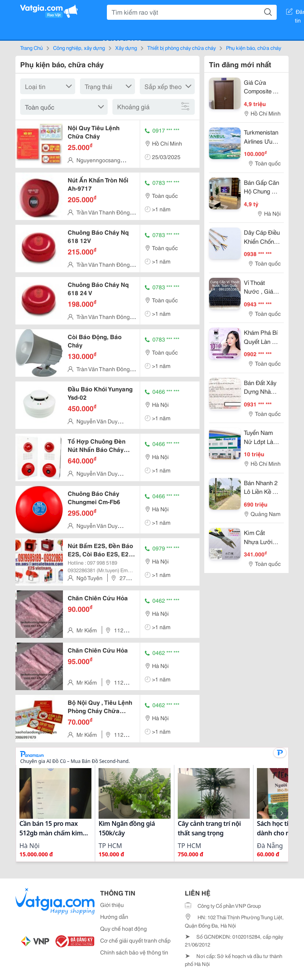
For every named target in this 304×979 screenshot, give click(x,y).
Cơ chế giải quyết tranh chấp (135, 940)
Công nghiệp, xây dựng (79, 47)
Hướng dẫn (114, 916)
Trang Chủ (31, 47)
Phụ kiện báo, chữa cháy (253, 47)
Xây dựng (126, 47)
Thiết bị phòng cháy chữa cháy (181, 47)
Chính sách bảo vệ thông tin (134, 952)
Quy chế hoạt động (123, 928)
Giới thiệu (112, 905)
